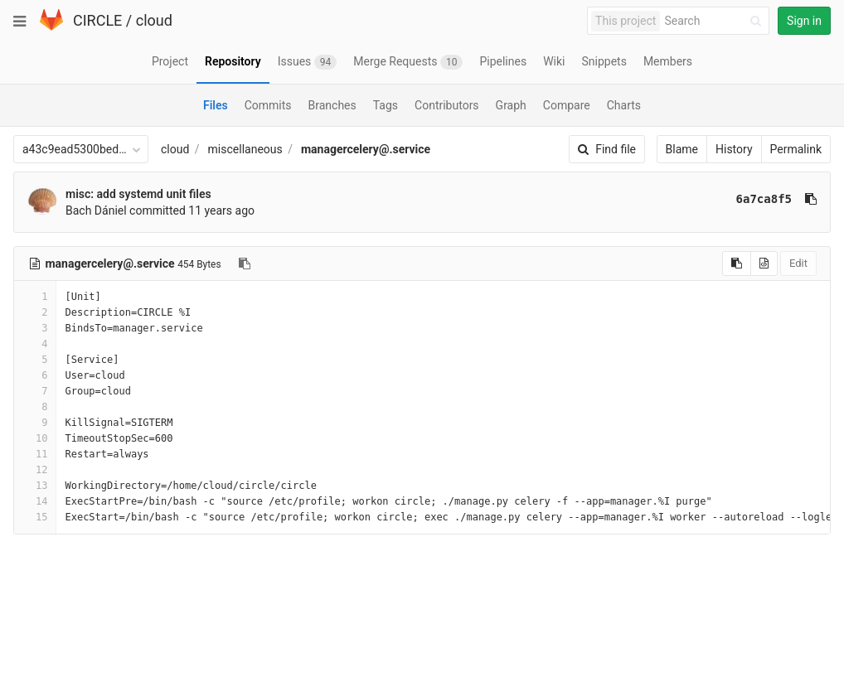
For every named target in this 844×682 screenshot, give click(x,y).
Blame (682, 149)
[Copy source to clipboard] (736, 263)
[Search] (715, 21)
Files (215, 105)
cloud (154, 20)
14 (34, 501)
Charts (624, 105)
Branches (332, 105)
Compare (566, 105)
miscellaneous (245, 149)
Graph (511, 105)
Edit (798, 263)
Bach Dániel (96, 210)
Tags (385, 105)
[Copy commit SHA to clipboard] (811, 199)
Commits (268, 105)
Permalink (796, 149)
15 (34, 517)
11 (34, 454)
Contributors (447, 105)
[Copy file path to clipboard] (245, 263)
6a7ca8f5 (764, 199)
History (734, 149)
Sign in (804, 20)
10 (34, 438)
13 (34, 485)
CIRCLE (97, 20)
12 (34, 470)
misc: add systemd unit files (138, 194)
